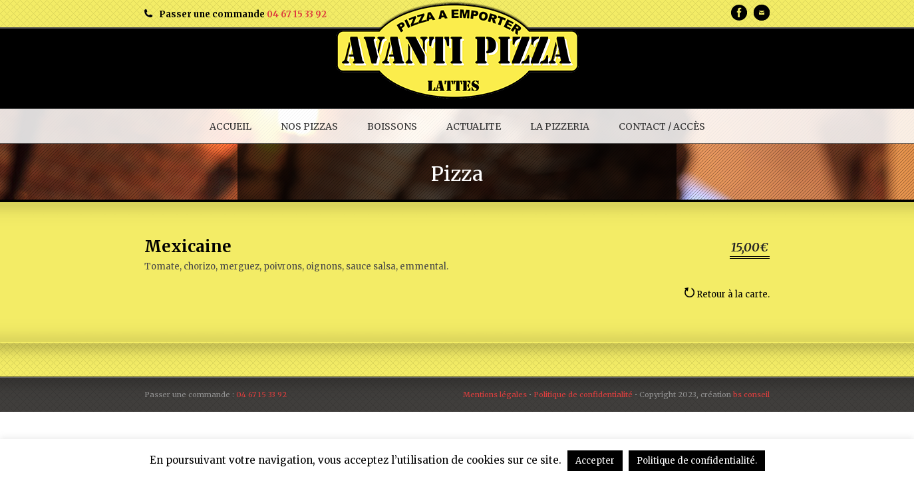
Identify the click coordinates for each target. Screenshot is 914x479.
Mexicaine (187, 246)
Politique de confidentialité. (697, 460)
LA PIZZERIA (559, 126)
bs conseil (751, 394)
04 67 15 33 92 (297, 14)
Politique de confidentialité (583, 394)
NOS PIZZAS (309, 126)
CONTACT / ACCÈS (662, 126)
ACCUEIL (230, 126)
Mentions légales (495, 394)
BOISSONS (392, 126)
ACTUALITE (473, 126)
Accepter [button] (595, 460)
